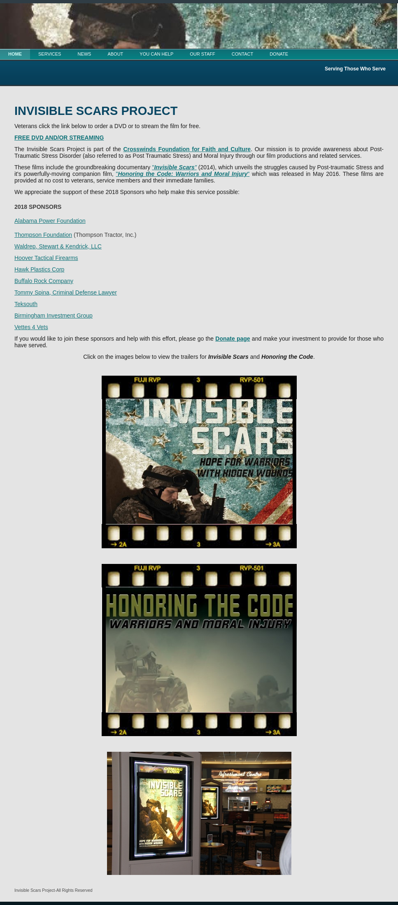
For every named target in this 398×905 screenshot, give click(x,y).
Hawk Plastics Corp (39, 269)
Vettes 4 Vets (31, 327)
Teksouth (25, 304)
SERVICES (49, 53)
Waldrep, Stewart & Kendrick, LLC (58, 246)
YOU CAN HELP (156, 53)
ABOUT (115, 53)
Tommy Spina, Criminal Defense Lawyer (65, 292)
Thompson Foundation (43, 235)
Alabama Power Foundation (50, 220)
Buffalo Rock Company (43, 281)
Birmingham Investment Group (53, 315)
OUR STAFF (202, 53)
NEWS (84, 53)
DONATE (279, 53)
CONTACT (242, 53)
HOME (15, 53)
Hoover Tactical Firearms (46, 258)
